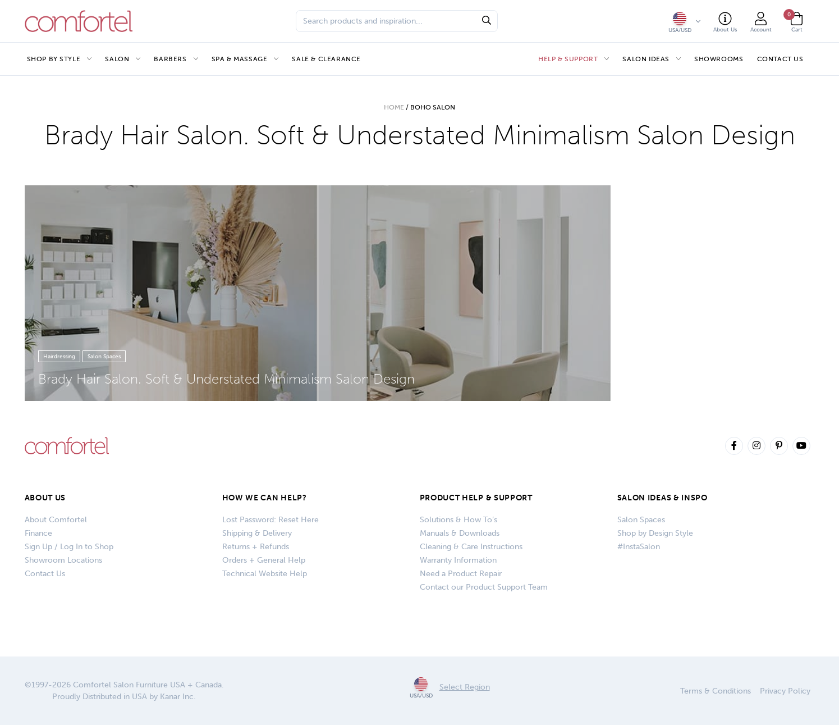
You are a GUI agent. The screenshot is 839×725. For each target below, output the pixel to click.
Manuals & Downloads (459, 533)
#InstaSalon (638, 546)
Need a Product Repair (461, 573)
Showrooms (718, 59)
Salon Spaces (641, 520)
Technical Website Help (264, 573)
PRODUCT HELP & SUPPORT (476, 498)
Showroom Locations (63, 560)
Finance (38, 533)
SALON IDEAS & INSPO (662, 498)
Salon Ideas (646, 59)
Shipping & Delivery (257, 533)
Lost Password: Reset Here (270, 520)
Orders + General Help (263, 560)
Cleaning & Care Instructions (471, 546)
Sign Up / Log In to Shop (69, 546)
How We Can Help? (264, 498)
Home (394, 107)
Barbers (170, 59)
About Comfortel (56, 520)
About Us (45, 498)
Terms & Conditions (715, 691)
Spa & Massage (240, 59)
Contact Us (780, 59)
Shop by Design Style (655, 533)
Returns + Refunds (255, 546)
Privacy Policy (785, 691)
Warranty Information (458, 560)
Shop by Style (54, 59)
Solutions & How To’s (458, 520)
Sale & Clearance (326, 59)
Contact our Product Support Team (484, 587)
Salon (117, 59)
